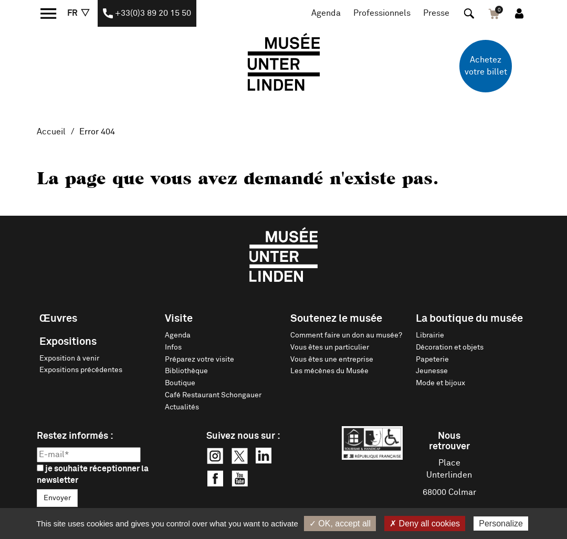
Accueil (51, 132)
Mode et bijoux (440, 383)
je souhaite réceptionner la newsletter (93, 474)
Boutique (180, 383)
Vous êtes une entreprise (331, 359)
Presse (436, 13)
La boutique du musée (469, 318)
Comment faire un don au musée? (346, 335)
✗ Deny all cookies (425, 523)
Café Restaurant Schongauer (213, 395)
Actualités (182, 407)
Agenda (326, 13)
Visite (179, 318)
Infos (173, 347)
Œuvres (58, 318)
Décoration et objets (450, 347)
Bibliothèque (186, 371)
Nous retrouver (449, 441)
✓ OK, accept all (340, 523)
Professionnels (382, 13)
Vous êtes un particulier (329, 347)
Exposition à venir (69, 358)
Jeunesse (432, 371)
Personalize (501, 523)
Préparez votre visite (199, 359)
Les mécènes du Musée (329, 371)
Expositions (68, 341)
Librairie (430, 335)
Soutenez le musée (336, 318)
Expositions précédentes (80, 370)
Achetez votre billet (486, 66)
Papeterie (432, 359)
